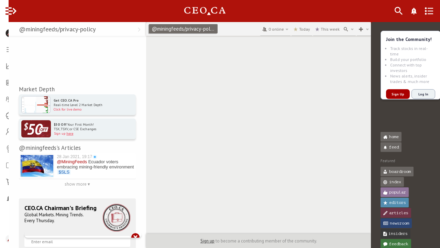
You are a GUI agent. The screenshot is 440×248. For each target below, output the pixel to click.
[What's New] (425, 11)
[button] (7, 30)
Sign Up (389, 94)
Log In (415, 94)
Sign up (206, 241)
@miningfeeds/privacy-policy (190, 28)
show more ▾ (82, 184)
